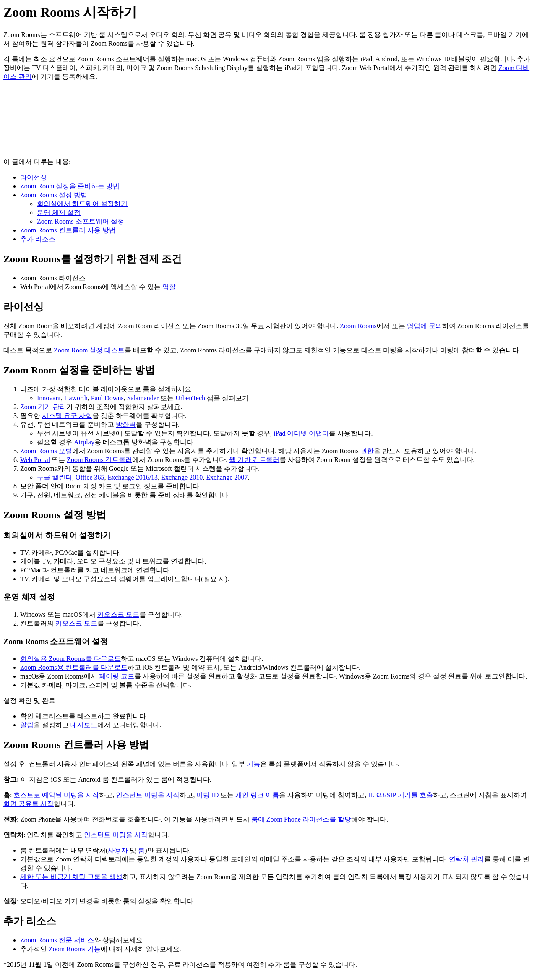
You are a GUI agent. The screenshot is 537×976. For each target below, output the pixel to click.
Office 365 (90, 477)
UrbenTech (190, 398)
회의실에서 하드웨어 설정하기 (82, 203)
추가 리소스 (37, 239)
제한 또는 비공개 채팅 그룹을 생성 (71, 876)
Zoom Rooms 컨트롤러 (99, 459)
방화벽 (126, 424)
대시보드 (83, 724)
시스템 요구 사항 (67, 415)
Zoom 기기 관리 (43, 406)
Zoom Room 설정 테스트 (89, 350)
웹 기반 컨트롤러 (254, 459)
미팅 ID (207, 795)
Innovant (49, 398)
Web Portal (35, 459)
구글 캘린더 (54, 477)
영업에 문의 (424, 325)
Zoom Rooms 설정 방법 (53, 194)
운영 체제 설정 (59, 212)
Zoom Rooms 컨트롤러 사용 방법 (68, 230)
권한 (367, 450)
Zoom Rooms (358, 325)
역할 (169, 286)
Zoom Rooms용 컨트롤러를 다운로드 (74, 667)
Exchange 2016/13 (133, 477)
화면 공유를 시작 (28, 803)
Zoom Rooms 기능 (75, 949)
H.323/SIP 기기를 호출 (400, 795)
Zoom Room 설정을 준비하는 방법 (70, 186)
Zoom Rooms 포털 (46, 450)
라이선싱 (33, 177)
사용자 (118, 850)
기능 (253, 763)
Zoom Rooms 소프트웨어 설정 (80, 221)
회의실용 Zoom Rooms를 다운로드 (70, 658)
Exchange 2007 (227, 477)
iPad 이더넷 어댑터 (301, 433)
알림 (27, 724)
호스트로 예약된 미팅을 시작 (56, 795)
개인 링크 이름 (257, 795)
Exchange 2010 (182, 477)
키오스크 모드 (118, 614)
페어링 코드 (116, 676)
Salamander (143, 398)
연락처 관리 (466, 859)
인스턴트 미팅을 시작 (148, 795)
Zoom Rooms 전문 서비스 (57, 940)
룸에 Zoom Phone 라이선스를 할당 (301, 819)
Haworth (76, 398)
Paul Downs (107, 398)
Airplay (84, 442)
